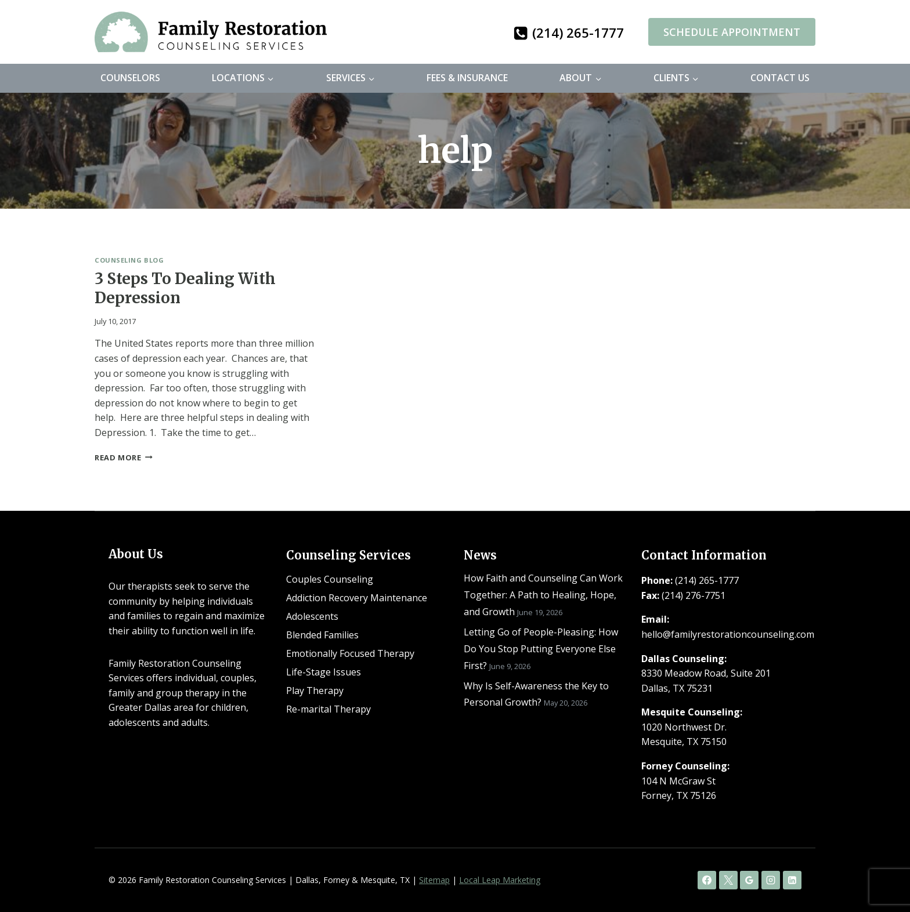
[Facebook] (707, 880)
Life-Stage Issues (323, 672)
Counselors (130, 77)
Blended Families (322, 634)
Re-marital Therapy (328, 709)
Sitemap (434, 879)
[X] (728, 880)
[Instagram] (770, 880)
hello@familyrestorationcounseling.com (727, 634)
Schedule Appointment (731, 32)
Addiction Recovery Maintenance (356, 597)
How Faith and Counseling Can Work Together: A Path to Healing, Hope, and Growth (543, 595)
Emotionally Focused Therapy (350, 653)
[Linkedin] (792, 880)
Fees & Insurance (467, 77)
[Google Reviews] (749, 880)
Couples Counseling (329, 579)
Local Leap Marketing (499, 879)
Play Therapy (315, 690)
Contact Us (780, 77)
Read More (124, 457)
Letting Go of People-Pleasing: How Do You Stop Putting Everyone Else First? (541, 649)
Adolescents (312, 616)
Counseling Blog (129, 260)
